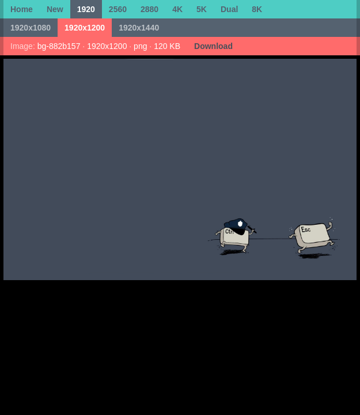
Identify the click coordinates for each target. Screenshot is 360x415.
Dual (229, 9)
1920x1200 (85, 27)
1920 (86, 9)
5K (201, 9)
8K (257, 9)
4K (177, 9)
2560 (118, 9)
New (55, 9)
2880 (149, 9)
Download (213, 46)
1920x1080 (30, 27)
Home (21, 9)
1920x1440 (139, 27)
